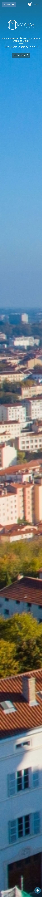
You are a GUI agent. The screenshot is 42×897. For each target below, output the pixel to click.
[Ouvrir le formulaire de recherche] (21, 55)
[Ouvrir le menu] (9, 4)
